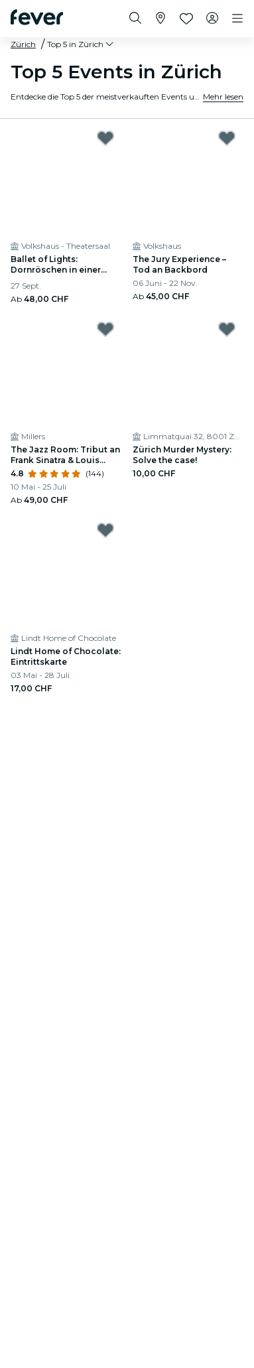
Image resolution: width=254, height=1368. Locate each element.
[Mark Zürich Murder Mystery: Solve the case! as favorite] (226, 329)
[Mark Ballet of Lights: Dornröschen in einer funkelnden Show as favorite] (105, 138)
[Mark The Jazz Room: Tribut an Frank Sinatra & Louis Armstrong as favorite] (105, 329)
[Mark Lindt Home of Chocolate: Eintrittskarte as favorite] (105, 530)
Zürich (23, 44)
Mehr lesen (223, 97)
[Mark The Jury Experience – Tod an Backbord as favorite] (226, 138)
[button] (81, 44)
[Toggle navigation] (237, 19)
